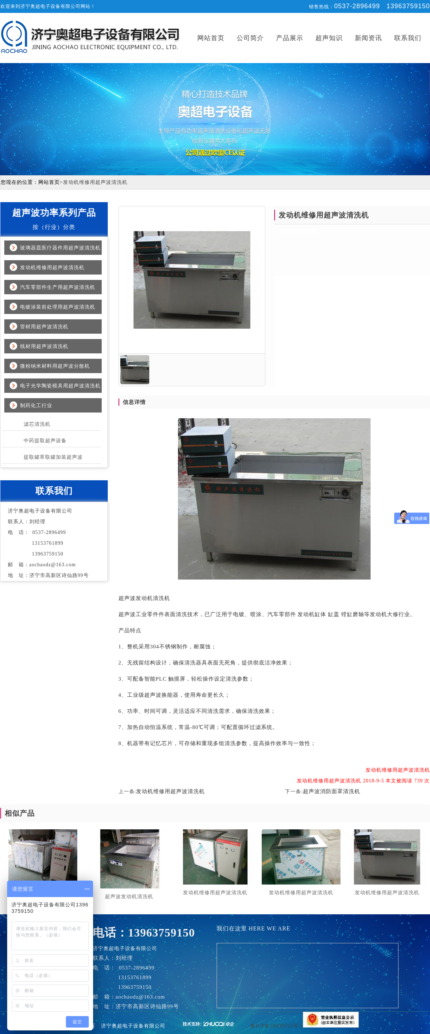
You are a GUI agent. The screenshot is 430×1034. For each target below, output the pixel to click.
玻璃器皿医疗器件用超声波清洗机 (60, 248)
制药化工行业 (36, 405)
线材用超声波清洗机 (44, 346)
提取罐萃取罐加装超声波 (53, 457)
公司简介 (250, 38)
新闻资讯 (368, 38)
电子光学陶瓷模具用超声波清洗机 (60, 386)
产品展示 (289, 38)
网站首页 (210, 38)
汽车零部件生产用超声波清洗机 (57, 287)
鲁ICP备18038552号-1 (276, 1026)
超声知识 (329, 38)
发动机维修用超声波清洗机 (52, 267)
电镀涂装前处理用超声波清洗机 (57, 307)
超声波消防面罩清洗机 (331, 791)
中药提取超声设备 (45, 440)
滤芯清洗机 (37, 424)
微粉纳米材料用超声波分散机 (55, 366)
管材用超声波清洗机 (44, 326)
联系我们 (407, 38)
